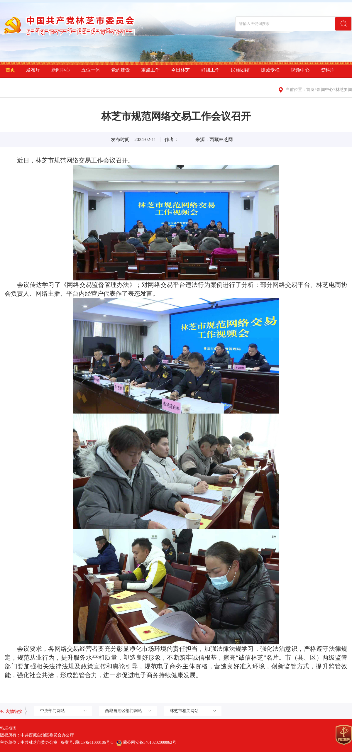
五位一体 (90, 69)
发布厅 (33, 69)
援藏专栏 (270, 69)
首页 (10, 69)
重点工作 (150, 69)
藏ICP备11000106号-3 (94, 742)
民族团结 (240, 69)
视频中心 (300, 69)
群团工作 (210, 69)
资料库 (328, 69)
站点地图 (8, 728)
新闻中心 (60, 69)
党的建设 (120, 69)
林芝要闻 (344, 89)
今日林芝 (180, 69)
